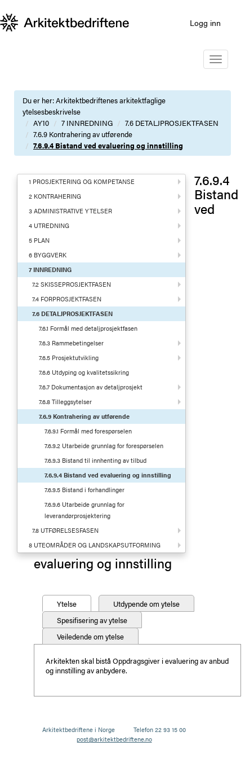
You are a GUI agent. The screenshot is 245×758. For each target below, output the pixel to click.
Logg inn (205, 22)
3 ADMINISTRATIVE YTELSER (70, 211)
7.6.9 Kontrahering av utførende (82, 134)
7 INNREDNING (87, 122)
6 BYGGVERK (47, 255)
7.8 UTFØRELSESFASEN (65, 530)
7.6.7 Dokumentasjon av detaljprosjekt (90, 387)
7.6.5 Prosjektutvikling (69, 357)
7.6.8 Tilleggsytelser (65, 401)
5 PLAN (39, 240)
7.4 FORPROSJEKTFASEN (66, 299)
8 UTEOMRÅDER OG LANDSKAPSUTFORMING (95, 545)
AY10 (41, 122)
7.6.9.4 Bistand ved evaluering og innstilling (108, 145)
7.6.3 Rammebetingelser (71, 343)
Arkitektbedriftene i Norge (78, 729)
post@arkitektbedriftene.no (114, 739)
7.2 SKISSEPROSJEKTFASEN (71, 284)
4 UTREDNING (49, 225)
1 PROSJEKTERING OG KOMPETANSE (82, 181)
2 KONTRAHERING (55, 196)
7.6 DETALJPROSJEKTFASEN (172, 122)
